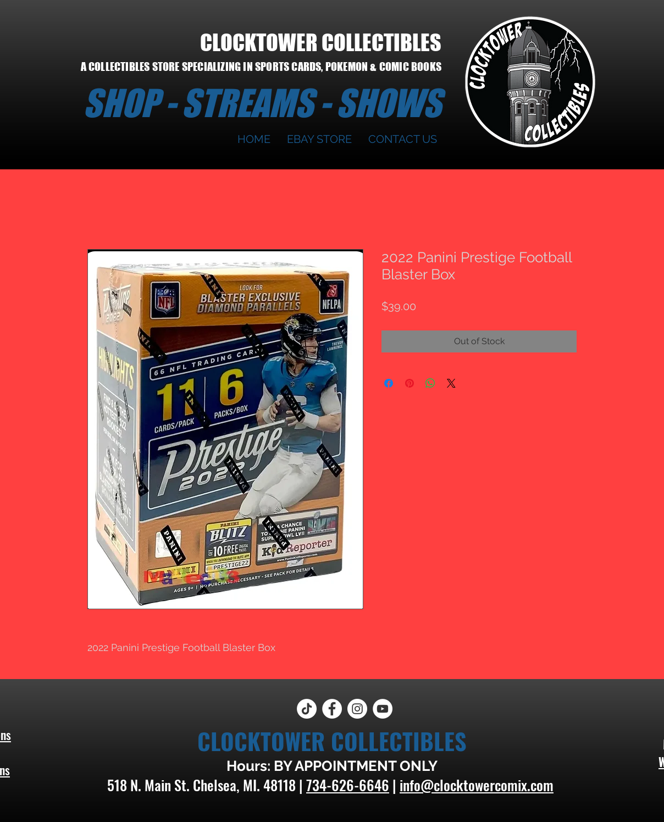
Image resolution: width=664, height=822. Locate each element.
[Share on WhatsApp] (430, 383)
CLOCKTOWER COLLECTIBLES (320, 42)
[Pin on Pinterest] (409, 383)
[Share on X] (451, 383)
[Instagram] (357, 709)
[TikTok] (307, 709)
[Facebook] (332, 709)
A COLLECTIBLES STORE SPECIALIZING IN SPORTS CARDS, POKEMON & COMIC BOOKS (261, 66)
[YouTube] (382, 709)
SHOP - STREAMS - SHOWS (262, 103)
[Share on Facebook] (388, 383)
